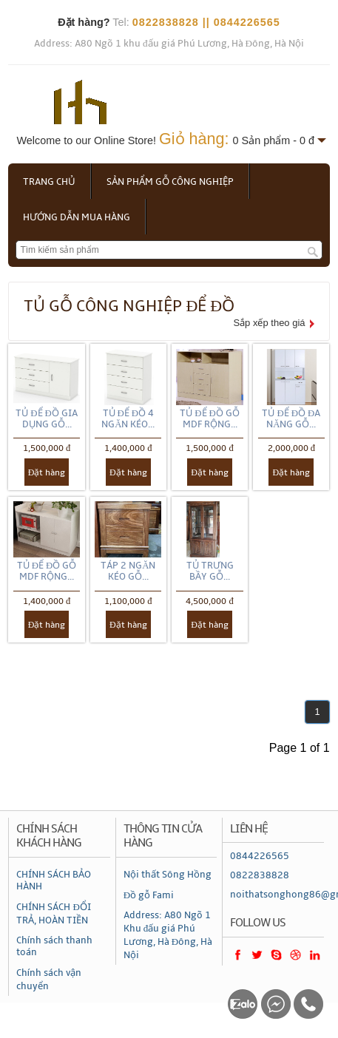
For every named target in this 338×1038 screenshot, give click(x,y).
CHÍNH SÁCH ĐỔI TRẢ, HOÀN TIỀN (53, 913)
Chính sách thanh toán (54, 946)
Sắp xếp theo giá (269, 322)
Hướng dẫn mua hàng (76, 217)
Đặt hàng (47, 472)
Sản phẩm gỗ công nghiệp (170, 182)
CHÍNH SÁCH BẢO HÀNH (53, 880)
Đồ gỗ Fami (149, 895)
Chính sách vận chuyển (48, 979)
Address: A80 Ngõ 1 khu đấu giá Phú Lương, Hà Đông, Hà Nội (169, 44)
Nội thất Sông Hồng (168, 875)
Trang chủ (49, 182)
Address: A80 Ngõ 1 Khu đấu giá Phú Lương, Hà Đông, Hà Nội (168, 935)
